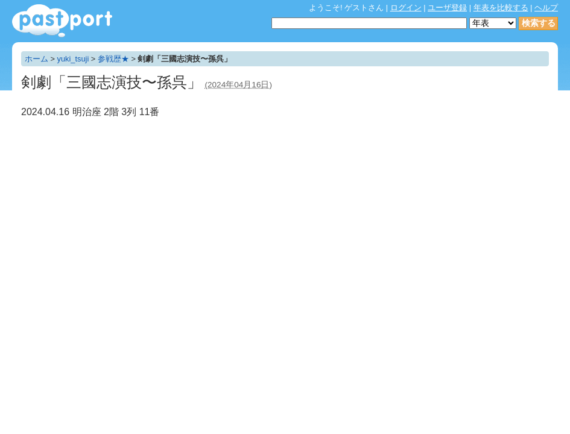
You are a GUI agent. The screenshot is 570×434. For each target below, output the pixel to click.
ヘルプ (546, 7)
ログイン (406, 7)
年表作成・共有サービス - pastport (62, 20)
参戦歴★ (113, 58)
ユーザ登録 (447, 7)
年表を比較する (500, 7)
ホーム (36, 58)
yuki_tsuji (73, 58)
